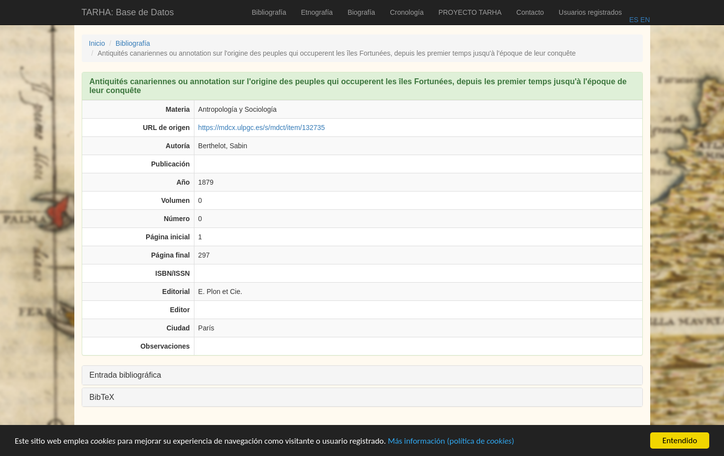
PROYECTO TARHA (470, 12)
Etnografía (317, 12)
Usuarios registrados (590, 12)
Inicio (97, 43)
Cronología (407, 12)
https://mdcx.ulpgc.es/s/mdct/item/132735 (261, 127)
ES (633, 20)
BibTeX (102, 397)
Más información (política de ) (451, 441)
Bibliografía (269, 12)
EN (644, 20)
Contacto (530, 12)
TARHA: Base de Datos (128, 12)
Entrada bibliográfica (125, 375)
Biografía (361, 12)
